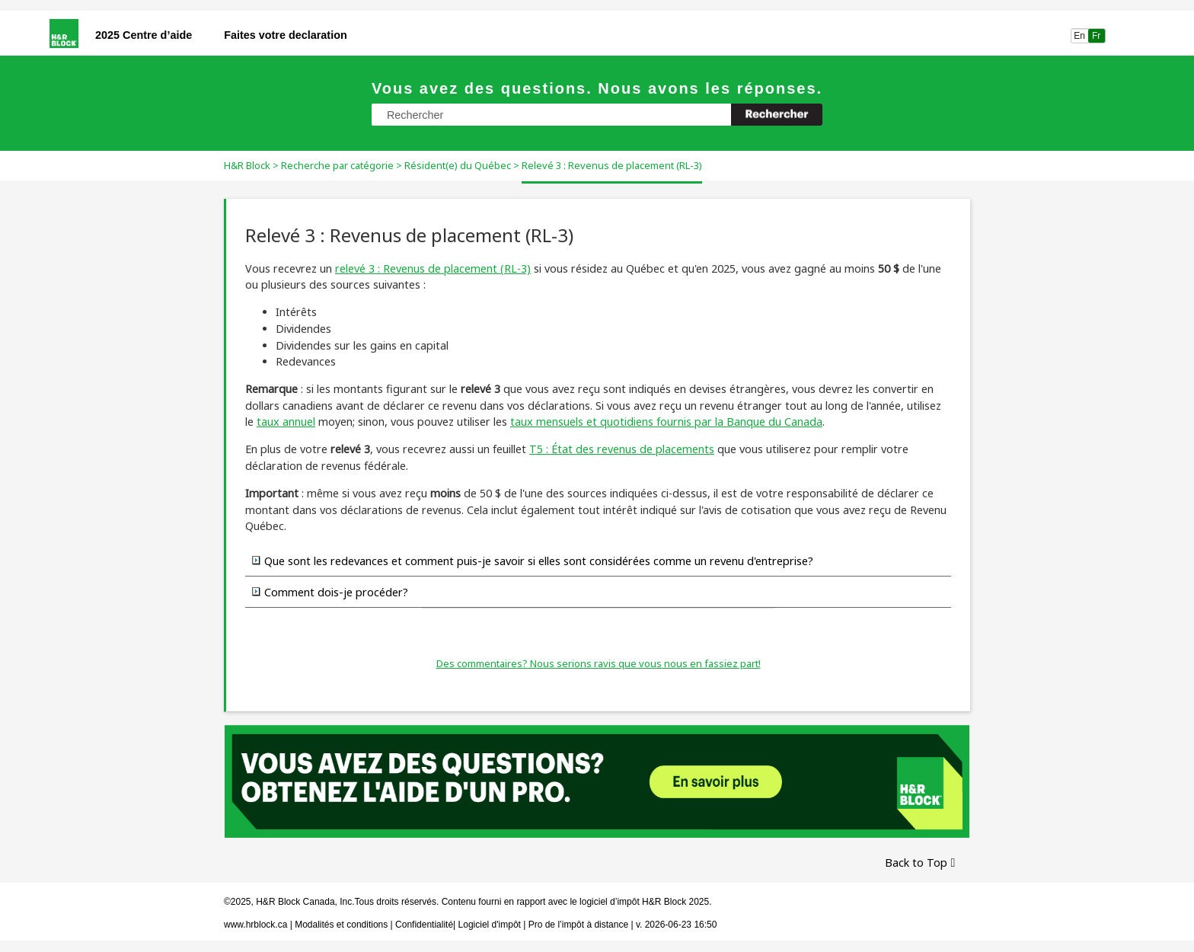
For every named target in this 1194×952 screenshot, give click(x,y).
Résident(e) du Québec (457, 165)
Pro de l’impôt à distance (578, 924)
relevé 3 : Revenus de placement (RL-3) (433, 268)
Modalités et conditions (341, 924)
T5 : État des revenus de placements (621, 449)
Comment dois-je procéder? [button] (330, 591)
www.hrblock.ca (255, 924)
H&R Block (247, 165)
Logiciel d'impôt (491, 924)
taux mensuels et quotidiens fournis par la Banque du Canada (666, 421)
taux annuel (286, 421)
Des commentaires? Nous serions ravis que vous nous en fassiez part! (598, 663)
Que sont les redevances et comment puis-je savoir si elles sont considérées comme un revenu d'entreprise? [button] (532, 560)
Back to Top (916, 862)
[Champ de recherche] (597, 115)
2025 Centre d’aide (143, 35)
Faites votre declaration (285, 35)
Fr (1096, 35)
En (1079, 35)
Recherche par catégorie (337, 165)
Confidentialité (424, 924)
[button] (776, 115)
